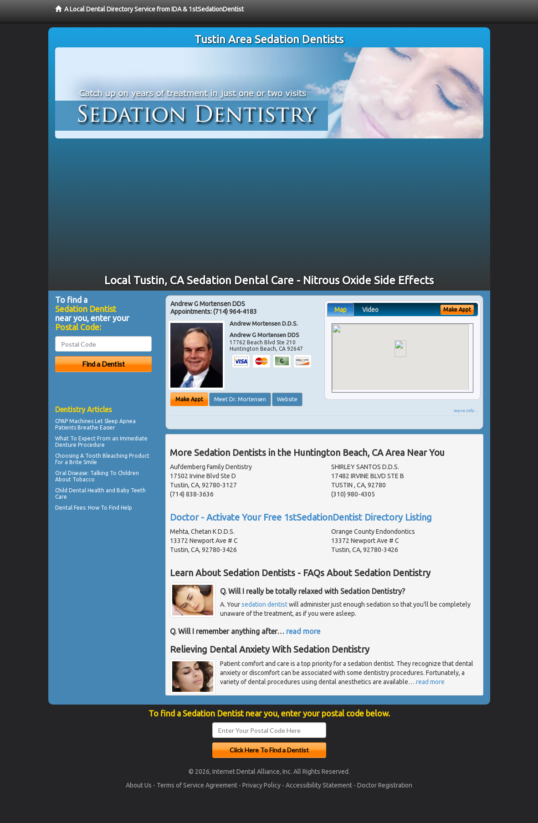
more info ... (466, 410)
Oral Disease (71, 473)
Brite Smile (83, 462)
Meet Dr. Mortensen (240, 399)
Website (287, 399)
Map (340, 309)
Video (370, 309)
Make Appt (189, 399)
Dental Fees (70, 508)
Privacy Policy (261, 785)
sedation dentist (264, 604)
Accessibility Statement (319, 785)
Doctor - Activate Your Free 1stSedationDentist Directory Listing (301, 517)
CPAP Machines (74, 421)
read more (303, 631)
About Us (139, 785)
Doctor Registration (384, 785)
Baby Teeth (131, 490)
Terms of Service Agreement (197, 785)
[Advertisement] (269, 207)
